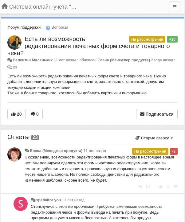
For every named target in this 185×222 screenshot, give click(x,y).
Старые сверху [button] (154, 138)
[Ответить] (140, 186)
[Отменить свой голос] (168, 186)
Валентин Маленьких (33, 60)
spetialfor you (48, 200)
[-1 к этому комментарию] (176, 186)
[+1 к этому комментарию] (161, 186)
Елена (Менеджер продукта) (123, 60)
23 (15, 67)
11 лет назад (95, 151)
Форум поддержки (24, 27)
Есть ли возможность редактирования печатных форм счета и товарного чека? (88, 45)
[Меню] (174, 7)
